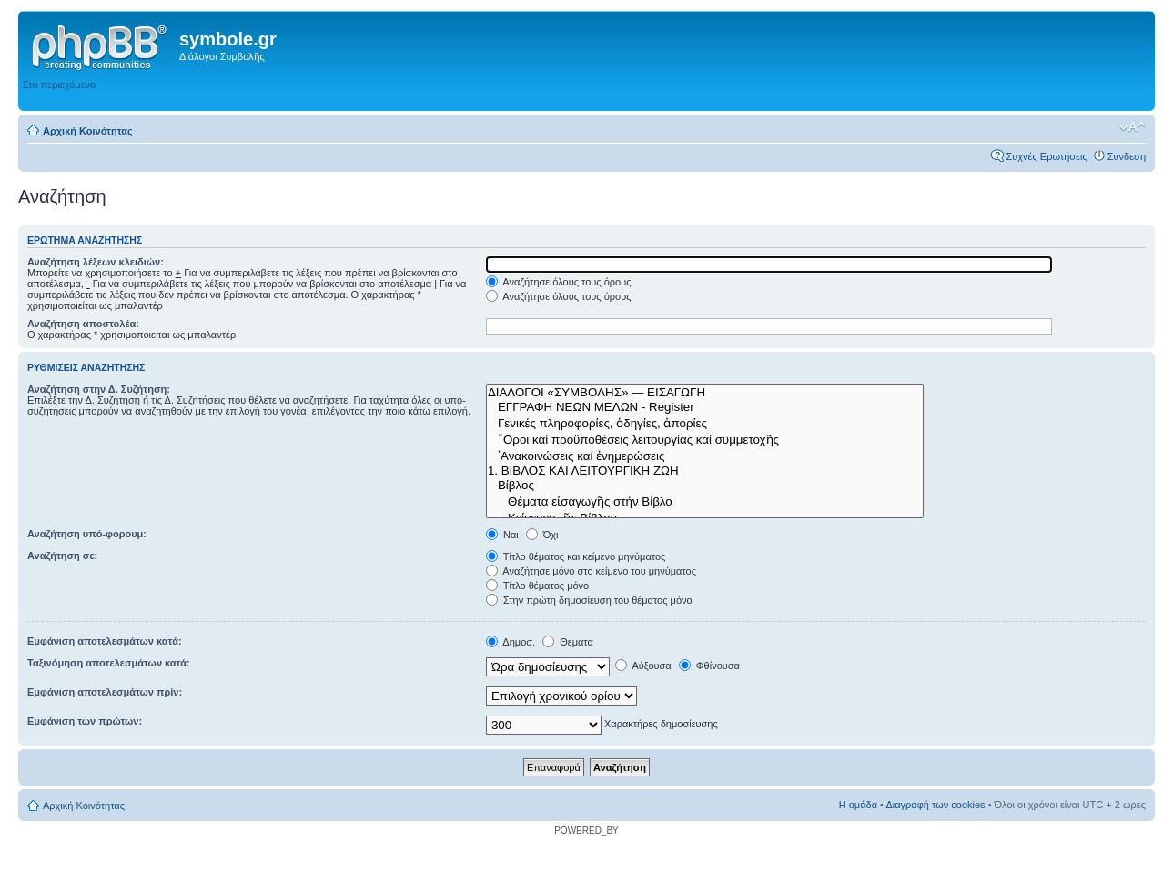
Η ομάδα (858, 804)
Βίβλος (705, 485)
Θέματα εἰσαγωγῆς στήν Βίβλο (705, 501)
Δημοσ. (510, 641)
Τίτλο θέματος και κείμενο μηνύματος (576, 556)
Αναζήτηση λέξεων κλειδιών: (95, 261)
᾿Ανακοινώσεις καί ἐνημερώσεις (705, 455)
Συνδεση (1126, 156)
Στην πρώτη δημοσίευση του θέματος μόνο (589, 600)
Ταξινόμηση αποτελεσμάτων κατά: (108, 662)
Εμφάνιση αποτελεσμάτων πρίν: (104, 691)
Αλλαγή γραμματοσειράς (1132, 127)
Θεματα (567, 641)
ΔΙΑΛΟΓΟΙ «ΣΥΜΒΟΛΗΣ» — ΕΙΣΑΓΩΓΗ (705, 392)
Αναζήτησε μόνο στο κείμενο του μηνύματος (591, 571)
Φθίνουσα (709, 665)
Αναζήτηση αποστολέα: (83, 323)
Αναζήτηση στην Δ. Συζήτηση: (98, 389)
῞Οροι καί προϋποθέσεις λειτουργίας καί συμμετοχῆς (705, 439)
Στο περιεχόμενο (59, 84)
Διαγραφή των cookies (935, 804)
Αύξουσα (643, 665)
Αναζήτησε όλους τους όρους (559, 281)
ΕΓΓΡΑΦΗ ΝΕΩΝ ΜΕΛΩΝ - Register (705, 407)
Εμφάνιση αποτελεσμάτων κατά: (104, 641)
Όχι (542, 534)
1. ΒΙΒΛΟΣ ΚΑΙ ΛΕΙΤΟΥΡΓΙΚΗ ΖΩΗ (705, 471)
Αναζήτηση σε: (62, 555)
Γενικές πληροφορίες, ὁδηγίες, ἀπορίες (705, 423)
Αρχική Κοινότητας (88, 130)
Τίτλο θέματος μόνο (537, 585)
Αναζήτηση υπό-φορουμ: (87, 533)
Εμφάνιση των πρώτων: (84, 721)
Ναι (502, 534)
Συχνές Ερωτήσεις (1046, 156)
